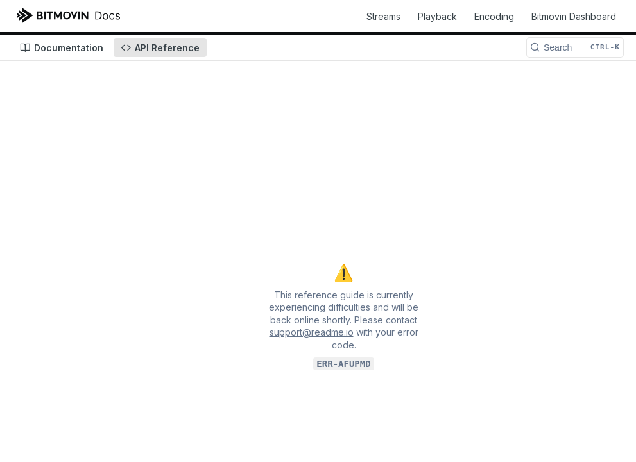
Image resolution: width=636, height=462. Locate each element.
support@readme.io (312, 332)
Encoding (494, 16)
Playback (437, 16)
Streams (383, 16)
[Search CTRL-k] (575, 47)
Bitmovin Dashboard (573, 16)
